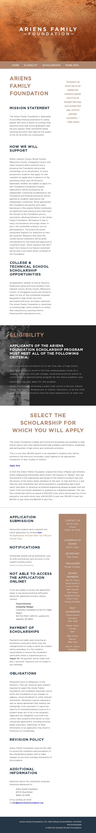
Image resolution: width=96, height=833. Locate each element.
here (40, 533)
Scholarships (51, 65)
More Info (71, 65)
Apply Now (15, 466)
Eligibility (30, 65)
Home (15, 65)
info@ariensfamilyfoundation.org (27, 803)
